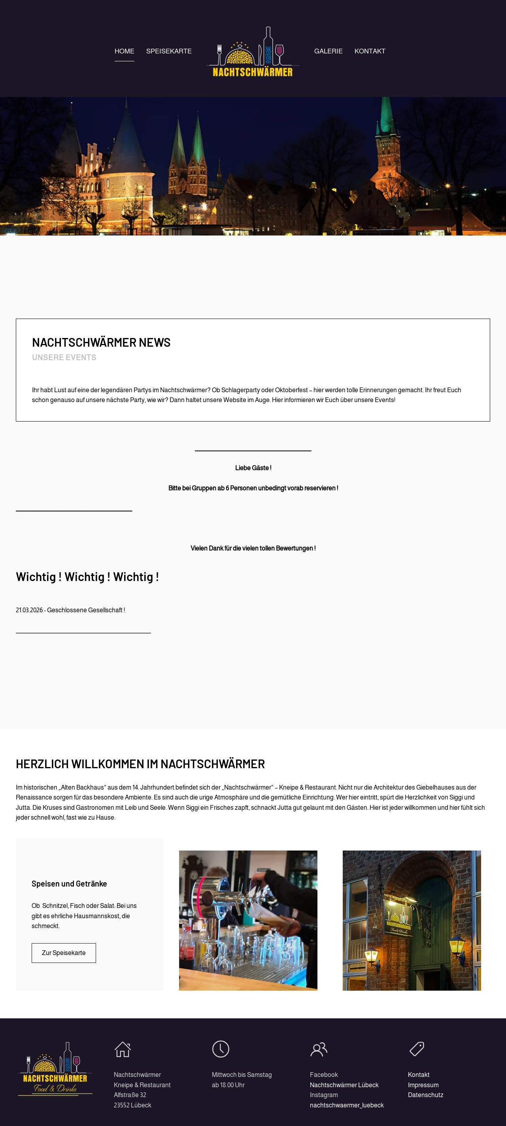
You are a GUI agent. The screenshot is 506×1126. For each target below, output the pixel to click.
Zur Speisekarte (64, 952)
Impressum (421, 1085)
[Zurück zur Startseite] (253, 51)
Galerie (328, 51)
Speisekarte (169, 51)
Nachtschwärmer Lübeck (342, 1085)
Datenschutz (424, 1095)
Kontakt (370, 51)
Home (124, 51)
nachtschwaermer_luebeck (345, 1105)
